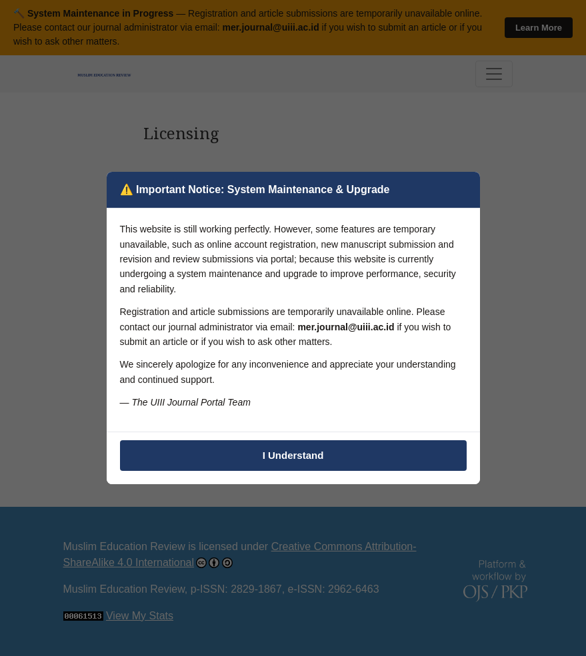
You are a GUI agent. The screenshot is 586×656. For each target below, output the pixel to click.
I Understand (293, 455)
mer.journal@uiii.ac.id (345, 327)
